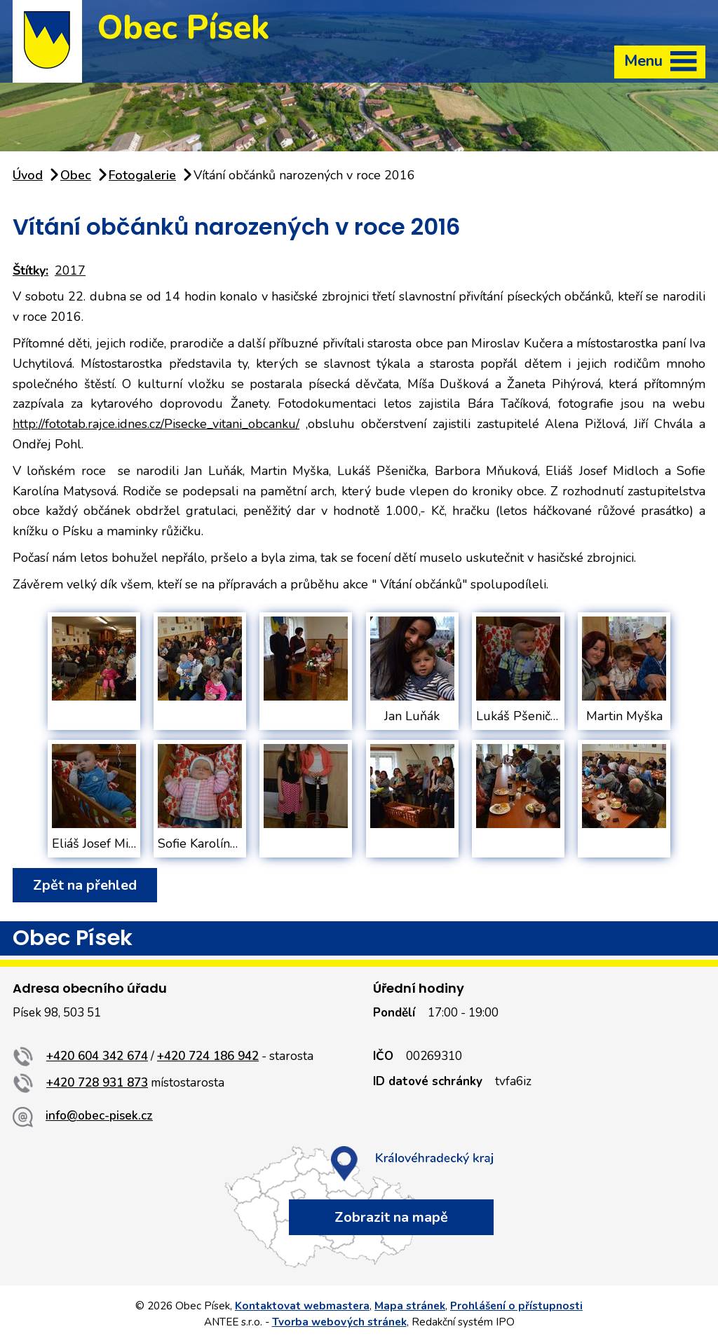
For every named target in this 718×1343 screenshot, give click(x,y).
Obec (75, 175)
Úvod (28, 175)
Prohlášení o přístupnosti (516, 1306)
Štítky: (30, 270)
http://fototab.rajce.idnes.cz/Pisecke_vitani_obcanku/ (156, 423)
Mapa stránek (409, 1306)
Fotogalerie (142, 175)
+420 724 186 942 (208, 1056)
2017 (70, 270)
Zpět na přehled (85, 885)
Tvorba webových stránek (339, 1322)
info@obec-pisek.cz (99, 1116)
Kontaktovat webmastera (302, 1306)
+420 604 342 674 (97, 1056)
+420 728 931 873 (97, 1083)
